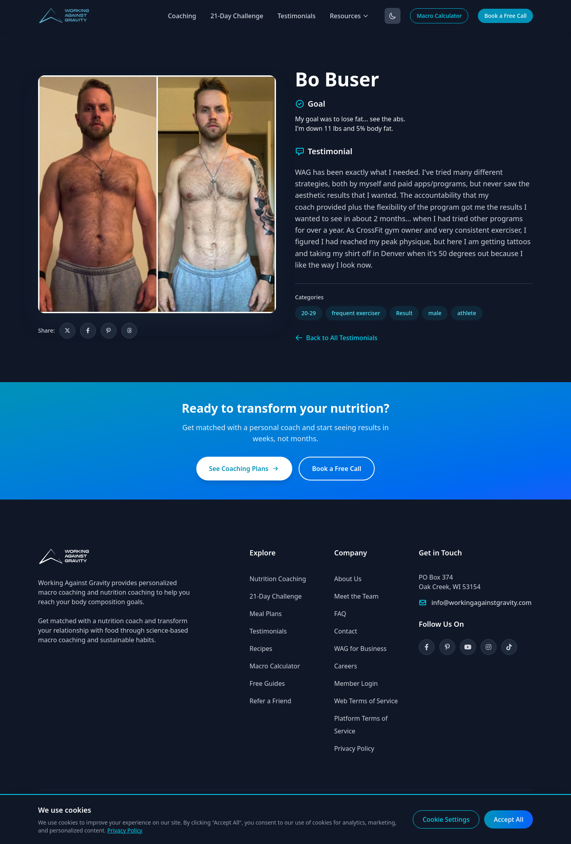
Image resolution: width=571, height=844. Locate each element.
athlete (466, 313)
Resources (349, 15)
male (434, 313)
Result (404, 313)
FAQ (340, 613)
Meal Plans (265, 613)
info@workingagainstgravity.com (481, 602)
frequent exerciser (356, 313)
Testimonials (297, 15)
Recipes (260, 648)
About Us (348, 578)
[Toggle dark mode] (392, 16)
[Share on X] (67, 331)
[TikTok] (509, 647)
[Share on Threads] (129, 331)
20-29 (308, 313)
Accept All (508, 819)
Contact (345, 631)
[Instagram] (488, 647)
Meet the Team (356, 596)
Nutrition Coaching (277, 578)
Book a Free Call (505, 15)
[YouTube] (468, 647)
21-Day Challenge (237, 15)
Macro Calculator (439, 15)
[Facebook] (427, 647)
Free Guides (267, 683)
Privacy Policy (354, 748)
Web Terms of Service (366, 701)
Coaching (182, 15)
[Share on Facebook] (88, 331)
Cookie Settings (446, 819)
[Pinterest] (447, 647)
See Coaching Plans (244, 468)
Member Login (356, 683)
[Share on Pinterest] (109, 331)
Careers (345, 666)
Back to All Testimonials (336, 337)
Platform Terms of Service (361, 724)
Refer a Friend (270, 701)
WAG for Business (360, 648)
